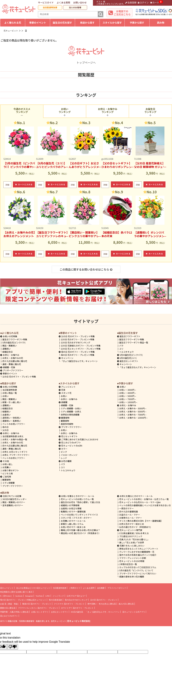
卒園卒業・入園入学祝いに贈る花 (14, 612)
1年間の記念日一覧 (128, 564)
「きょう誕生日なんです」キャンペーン (79, 361)
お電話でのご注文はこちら (122, 12)
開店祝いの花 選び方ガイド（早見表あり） (81, 533)
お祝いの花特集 (10, 336)
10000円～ (128, 402)
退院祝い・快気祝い (11, 417)
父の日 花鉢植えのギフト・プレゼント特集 (81, 345)
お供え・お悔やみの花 (12, 357)
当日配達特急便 (50, 7)
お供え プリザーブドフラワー (16, 454)
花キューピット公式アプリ (133, 612)
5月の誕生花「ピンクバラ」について (136, 570)
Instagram (29, 596)
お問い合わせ (80, 2)
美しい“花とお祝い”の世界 (131, 542)
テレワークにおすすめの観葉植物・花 (136, 551)
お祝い (5, 395)
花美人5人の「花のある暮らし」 (134, 539)
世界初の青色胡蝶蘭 (70, 414)
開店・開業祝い (9, 345)
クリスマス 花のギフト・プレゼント (69, 604)
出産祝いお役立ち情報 (71, 508)
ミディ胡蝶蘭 (8, 482)
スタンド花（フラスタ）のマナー (76, 517)
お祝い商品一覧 (9, 392)
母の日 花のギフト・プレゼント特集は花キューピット (23, 600)
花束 (62, 389)
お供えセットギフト (59, 612)
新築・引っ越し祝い (11, 402)
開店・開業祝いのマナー (13, 502)
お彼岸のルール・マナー (130, 517)
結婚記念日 (7, 351)
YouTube (39, 596)
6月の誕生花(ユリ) (127, 357)
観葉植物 (6, 479)
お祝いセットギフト (39, 612)
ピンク (64, 451)
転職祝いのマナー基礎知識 (73, 511)
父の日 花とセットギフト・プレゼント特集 (81, 348)
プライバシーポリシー (116, 588)
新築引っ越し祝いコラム (72, 523)
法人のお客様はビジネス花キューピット (33, 588)
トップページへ (86, 60)
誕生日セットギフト (127, 361)
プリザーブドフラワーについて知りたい (137, 573)
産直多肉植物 (67, 423)
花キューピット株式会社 (78, 621)
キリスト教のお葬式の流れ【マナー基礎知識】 (141, 520)
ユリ (121, 348)
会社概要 (101, 588)
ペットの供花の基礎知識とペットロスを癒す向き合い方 (145, 505)
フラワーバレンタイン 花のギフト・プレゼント (38, 608)
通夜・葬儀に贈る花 (11, 364)
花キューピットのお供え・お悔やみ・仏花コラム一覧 (144, 499)
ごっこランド (58, 596)
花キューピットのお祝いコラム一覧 (77, 499)
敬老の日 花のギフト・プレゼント (36, 604)
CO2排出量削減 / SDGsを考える (134, 533)
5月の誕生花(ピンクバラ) (13, 342)
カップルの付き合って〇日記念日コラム (137, 567)
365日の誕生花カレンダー (14, 499)
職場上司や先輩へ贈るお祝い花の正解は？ (80, 530)
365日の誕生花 (77, 612)
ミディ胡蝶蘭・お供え (71, 411)
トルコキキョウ (126, 351)
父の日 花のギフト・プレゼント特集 (19, 376)
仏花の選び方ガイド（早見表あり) (135, 526)
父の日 (5, 430)
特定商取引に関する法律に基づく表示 (16, 592)
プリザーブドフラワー (11, 370)
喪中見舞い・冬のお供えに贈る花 (101, 604)
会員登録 (131, 2)
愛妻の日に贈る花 (7, 608)
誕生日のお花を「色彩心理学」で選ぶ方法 (80, 502)
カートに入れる (24, 184)
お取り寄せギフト (10, 470)
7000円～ (127, 399)
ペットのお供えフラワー (13, 457)
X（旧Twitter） (6, 596)
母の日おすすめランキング (76, 600)
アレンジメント (67, 386)
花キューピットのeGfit (70, 445)
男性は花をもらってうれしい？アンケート (138, 548)
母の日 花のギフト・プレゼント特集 (77, 354)
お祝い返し (7, 464)
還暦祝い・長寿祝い (11, 420)
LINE (47, 596)
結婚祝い (6, 411)
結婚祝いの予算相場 (70, 505)
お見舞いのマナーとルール (73, 520)
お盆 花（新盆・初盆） (10, 604)
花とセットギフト (68, 436)
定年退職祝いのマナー (12, 505)
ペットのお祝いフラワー (13, 423)
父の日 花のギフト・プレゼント (103, 600)
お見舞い (6, 467)
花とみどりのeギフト (70, 442)
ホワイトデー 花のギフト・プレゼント (77, 608)
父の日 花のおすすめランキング (75, 342)
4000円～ (127, 392)
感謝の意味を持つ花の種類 (131, 576)
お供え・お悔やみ (11, 354)
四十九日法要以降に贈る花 (14, 361)
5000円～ (127, 395)
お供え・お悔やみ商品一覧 (14, 439)
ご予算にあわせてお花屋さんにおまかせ (78, 439)
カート (154, 2)
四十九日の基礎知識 (128, 511)
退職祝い (6, 348)
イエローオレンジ (69, 454)
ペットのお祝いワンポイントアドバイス (79, 514)
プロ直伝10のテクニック (130, 536)
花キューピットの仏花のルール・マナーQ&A (139, 502)
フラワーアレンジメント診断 (132, 557)
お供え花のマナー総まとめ (131, 523)
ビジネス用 (7, 473)
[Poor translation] (12, 647)
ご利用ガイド (74, 588)
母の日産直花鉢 (55, 600)
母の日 (5, 426)
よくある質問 (63, 2)
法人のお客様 (75, 7)
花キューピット (6, 588)
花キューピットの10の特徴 (131, 561)
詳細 (7, 184)
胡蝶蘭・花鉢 (7, 367)
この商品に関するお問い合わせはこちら (86, 269)
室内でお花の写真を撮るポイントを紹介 (137, 554)
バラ (121, 345)
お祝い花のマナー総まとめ (73, 526)
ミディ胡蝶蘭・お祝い (71, 408)
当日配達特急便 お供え (13, 436)
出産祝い (6, 414)
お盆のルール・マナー (129, 514)
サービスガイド (46, 2)
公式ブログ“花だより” (76, 596)
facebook (19, 596)
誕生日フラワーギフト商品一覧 (133, 342)
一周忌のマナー (126, 508)
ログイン (143, 2)
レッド (64, 457)
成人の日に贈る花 (126, 604)
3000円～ (127, 389)
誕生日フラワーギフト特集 (14, 339)
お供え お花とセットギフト (15, 451)
